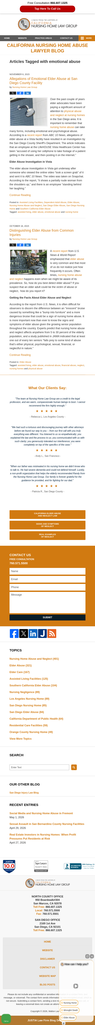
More (89, 38)
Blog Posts (47, 984)
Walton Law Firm (56, 1011)
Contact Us (66, 38)
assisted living (24, 212)
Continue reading (20, 195)
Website (22, 38)
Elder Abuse (73, 202)
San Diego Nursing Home (28, 705)
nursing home (71, 212)
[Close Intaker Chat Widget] (92, 956)
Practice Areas (43, 38)
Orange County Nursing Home (31, 732)
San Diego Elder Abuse (54, 205)
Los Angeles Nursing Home (29, 698)
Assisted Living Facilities (31, 202)
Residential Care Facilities (29, 725)
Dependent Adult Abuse (55, 202)
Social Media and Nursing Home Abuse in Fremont (41, 813)
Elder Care (20, 672)
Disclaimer (47, 959)
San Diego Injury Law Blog (24, 792)
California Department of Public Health (36, 718)
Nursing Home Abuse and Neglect (26, 205)
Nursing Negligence (25, 692)
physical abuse (35, 368)
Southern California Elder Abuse (35, 209)
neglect (80, 365)
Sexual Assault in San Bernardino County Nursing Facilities (47, 824)
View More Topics (21, 738)
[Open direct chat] (87, 956)
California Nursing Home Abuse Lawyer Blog (47, 24)
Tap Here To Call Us (47, 8)
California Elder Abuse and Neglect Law (47, 514)
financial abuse (69, 365)
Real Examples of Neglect (47, 535)
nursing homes (17, 368)
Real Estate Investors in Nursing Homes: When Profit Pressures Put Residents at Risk (43, 836)
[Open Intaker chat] (63, 1023)
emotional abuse (52, 212)
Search (74, 767)
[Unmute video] (76, 986)
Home (7, 38)
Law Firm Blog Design (46, 1020)
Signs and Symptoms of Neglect (47, 525)
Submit (47, 617)
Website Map (47, 976)
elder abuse (37, 212)
